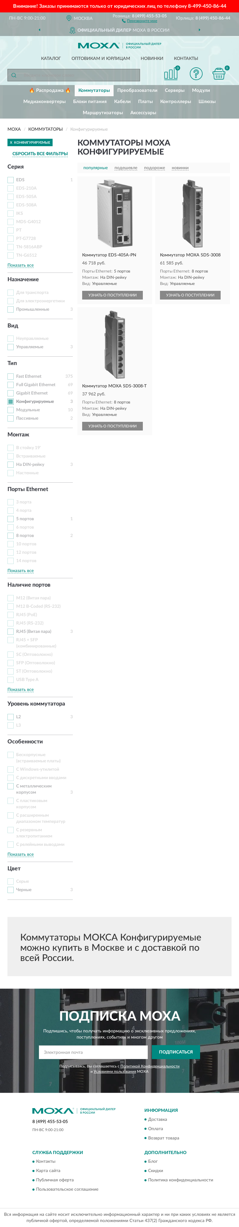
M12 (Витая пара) (33, 598)
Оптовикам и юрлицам (101, 58)
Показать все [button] (20, 265)
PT (18, 230)
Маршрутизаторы (103, 113)
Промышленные (32, 309)
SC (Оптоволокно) (34, 654)
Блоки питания (90, 101)
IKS (19, 213)
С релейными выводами (40, 844)
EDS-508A (26, 205)
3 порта (23, 502)
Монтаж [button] (18, 435)
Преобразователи (137, 90)
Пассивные (27, 418)
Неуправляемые (32, 338)
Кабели (122, 101)
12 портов (26, 552)
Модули (201, 90)
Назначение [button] (23, 279)
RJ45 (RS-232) (30, 623)
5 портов (25, 519)
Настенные (27, 473)
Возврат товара (163, 1138)
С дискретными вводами (41, 778)
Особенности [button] (25, 742)
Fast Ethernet (28, 376)
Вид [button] (12, 326)
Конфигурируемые (35, 401)
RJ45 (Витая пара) (33, 631)
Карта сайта (48, 1171)
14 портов (26, 561)
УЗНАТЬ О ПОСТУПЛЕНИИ (112, 295)
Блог (153, 1161)
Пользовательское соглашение (67, 1189)
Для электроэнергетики (40, 301)
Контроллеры (175, 101)
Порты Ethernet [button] (27, 489)
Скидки (155, 1171)
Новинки (152, 58)
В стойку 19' (28, 448)
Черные (23, 890)
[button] (139, 20)
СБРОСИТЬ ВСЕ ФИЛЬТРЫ (40, 154)
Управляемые (29, 347)
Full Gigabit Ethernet (35, 385)
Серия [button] (15, 167)
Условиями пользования (115, 1071)
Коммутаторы (94, 90)
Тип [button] (12, 363)
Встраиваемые (30, 456)
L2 (18, 717)
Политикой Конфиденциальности (150, 1066)
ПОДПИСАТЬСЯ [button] (176, 1052)
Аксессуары (143, 113)
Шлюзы (207, 101)
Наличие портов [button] (28, 585)
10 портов (26, 544)
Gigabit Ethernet (32, 393)
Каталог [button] (51, 58)
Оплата (155, 1129)
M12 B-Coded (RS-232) (38, 606)
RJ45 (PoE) (26, 615)
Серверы (175, 90)
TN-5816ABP (29, 247)
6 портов (25, 527)
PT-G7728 (26, 239)
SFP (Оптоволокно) (35, 663)
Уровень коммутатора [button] (36, 704)
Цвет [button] (14, 869)
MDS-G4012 (28, 222)
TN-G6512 (26, 255)
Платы (145, 101)
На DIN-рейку (30, 464)
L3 (18, 725)
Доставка (157, 1119)
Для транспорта (32, 293)
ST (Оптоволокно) (34, 671)
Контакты (186, 58)
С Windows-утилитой (37, 769)
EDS (20, 180)
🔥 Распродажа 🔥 (50, 90)
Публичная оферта (55, 1180)
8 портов (25, 536)
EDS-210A (26, 188)
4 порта (23, 510)
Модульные (28, 410)
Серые (22, 881)
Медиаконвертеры (44, 101)
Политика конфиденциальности (180, 1180)
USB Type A (27, 680)
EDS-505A (26, 197)
